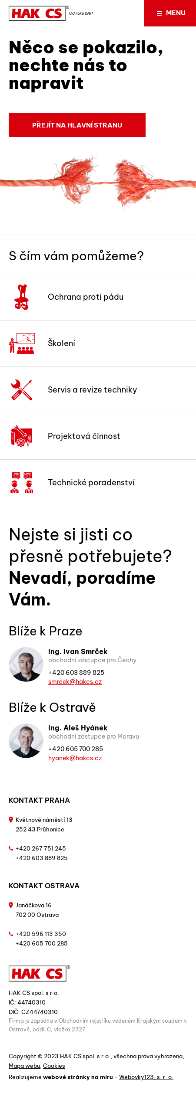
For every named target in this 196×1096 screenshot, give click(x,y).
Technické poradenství (72, 483)
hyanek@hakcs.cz (75, 758)
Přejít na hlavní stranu (77, 125)
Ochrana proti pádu (66, 297)
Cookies (54, 1065)
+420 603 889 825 (76, 673)
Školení (42, 343)
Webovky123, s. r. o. (146, 1076)
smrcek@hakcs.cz (75, 682)
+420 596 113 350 (41, 933)
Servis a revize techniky (73, 390)
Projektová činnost (64, 436)
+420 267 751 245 (41, 848)
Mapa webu (24, 1065)
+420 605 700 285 (75, 749)
